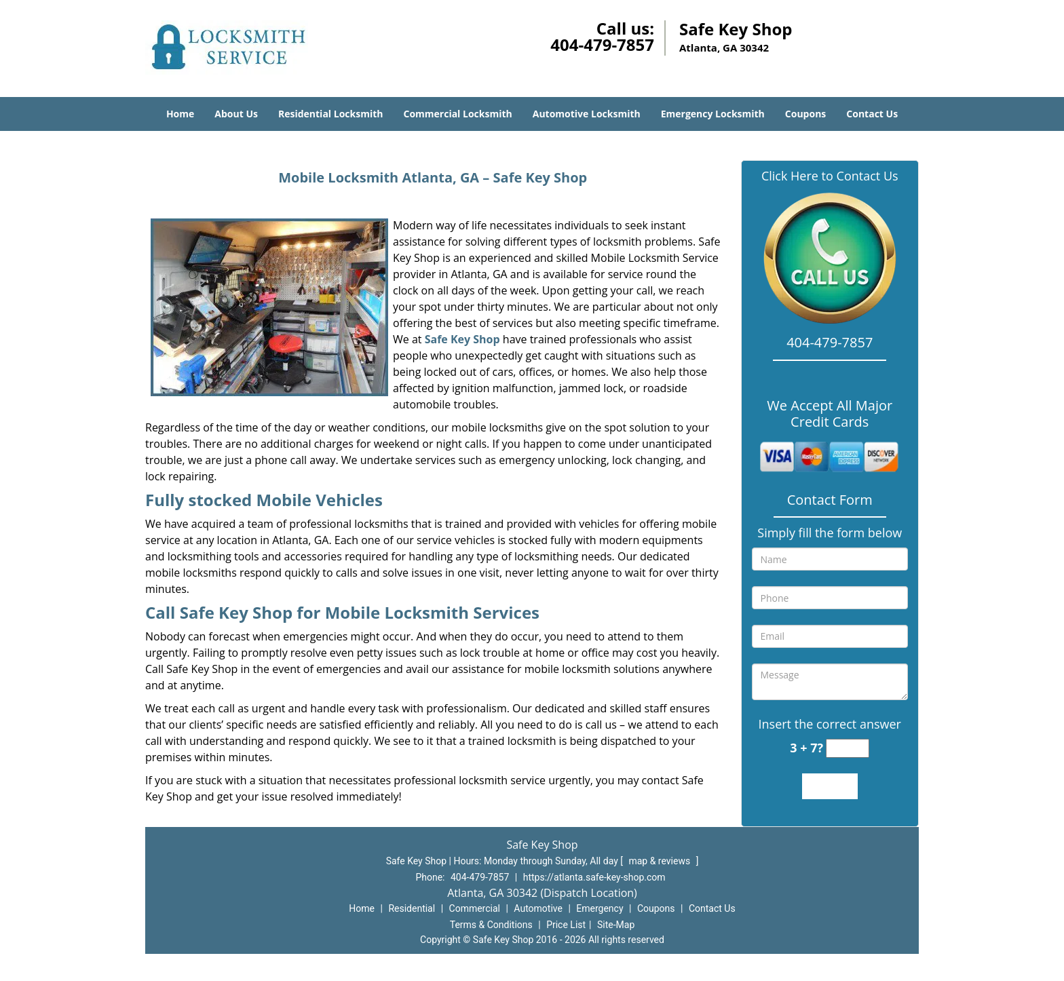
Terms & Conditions (491, 924)
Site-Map (615, 924)
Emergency (599, 908)
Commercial (474, 908)
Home (180, 113)
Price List (566, 924)
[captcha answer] (847, 748)
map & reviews (660, 860)
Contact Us (872, 113)
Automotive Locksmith (587, 113)
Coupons (805, 113)
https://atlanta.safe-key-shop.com (594, 877)
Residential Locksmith (330, 113)
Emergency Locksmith (713, 113)
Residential (411, 908)
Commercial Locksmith (457, 113)
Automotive (538, 908)
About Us (236, 113)
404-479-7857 (602, 44)
